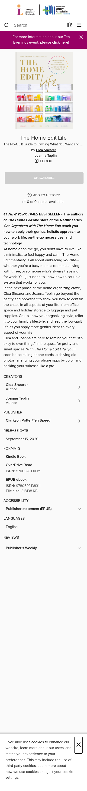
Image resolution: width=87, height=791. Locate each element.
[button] (44, 178)
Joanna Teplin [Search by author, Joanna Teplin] (46, 156)
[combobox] (34, 25)
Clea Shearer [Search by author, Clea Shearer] (46, 150)
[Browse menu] (79, 25)
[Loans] (69, 26)
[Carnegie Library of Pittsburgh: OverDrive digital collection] (43, 9)
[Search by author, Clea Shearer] (43, 387)
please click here (54, 42)
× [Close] (78, 745)
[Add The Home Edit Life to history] (44, 195)
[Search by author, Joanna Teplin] (43, 400)
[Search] (6, 25)
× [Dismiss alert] (81, 37)
